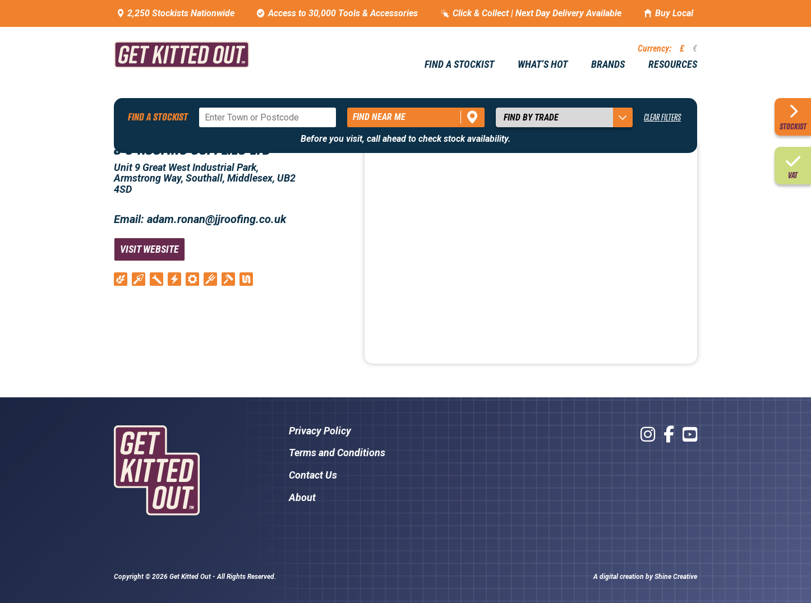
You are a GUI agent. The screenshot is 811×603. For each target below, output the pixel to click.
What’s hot (543, 64)
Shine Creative (676, 577)
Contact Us (313, 475)
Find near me (379, 117)
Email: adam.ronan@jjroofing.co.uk (200, 219)
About (302, 497)
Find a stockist (459, 64)
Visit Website (149, 249)
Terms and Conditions (337, 452)
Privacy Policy (320, 431)
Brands (608, 64)
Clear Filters (662, 117)
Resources (672, 64)
